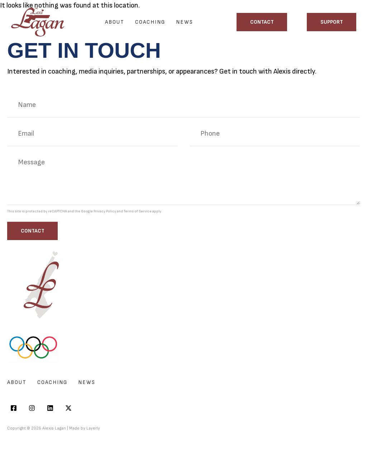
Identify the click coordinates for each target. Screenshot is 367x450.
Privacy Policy (105, 211)
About (114, 22)
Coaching (150, 22)
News (184, 22)
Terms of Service (138, 211)
